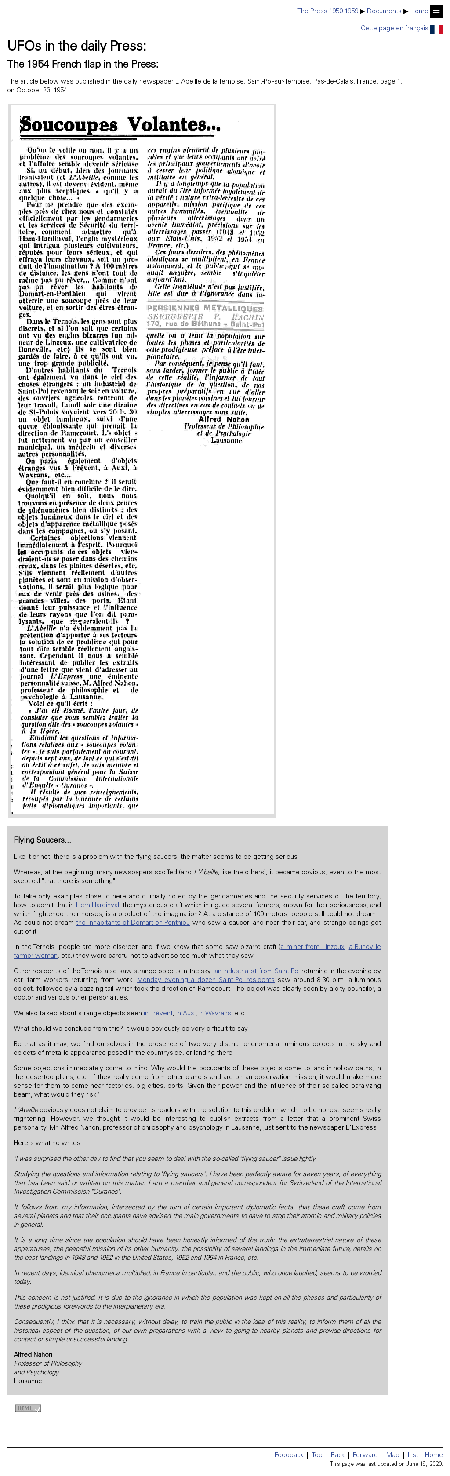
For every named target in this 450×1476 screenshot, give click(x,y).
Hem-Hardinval (97, 905)
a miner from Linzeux (312, 947)
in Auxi (186, 1014)
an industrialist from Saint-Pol (257, 971)
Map (392, 1455)
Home (419, 11)
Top (317, 1455)
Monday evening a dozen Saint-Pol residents (206, 980)
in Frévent (158, 1014)
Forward (365, 1455)
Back (338, 1455)
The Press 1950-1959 (327, 11)
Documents (384, 11)
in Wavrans (215, 1014)
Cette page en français (402, 28)
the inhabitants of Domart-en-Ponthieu (133, 923)
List (413, 1455)
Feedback (289, 1455)
